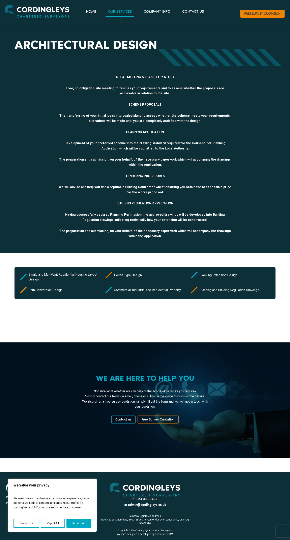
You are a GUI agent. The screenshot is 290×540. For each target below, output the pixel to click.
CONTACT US (193, 11)
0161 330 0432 (146, 499)
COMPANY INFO (157, 11)
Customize (26, 523)
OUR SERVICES (120, 11)
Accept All (78, 523)
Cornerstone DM (164, 534)
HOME (91, 11)
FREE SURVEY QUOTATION (262, 13)
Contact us (123, 419)
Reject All (53, 523)
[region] (52, 505)
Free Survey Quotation (158, 419)
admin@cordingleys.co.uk (147, 505)
